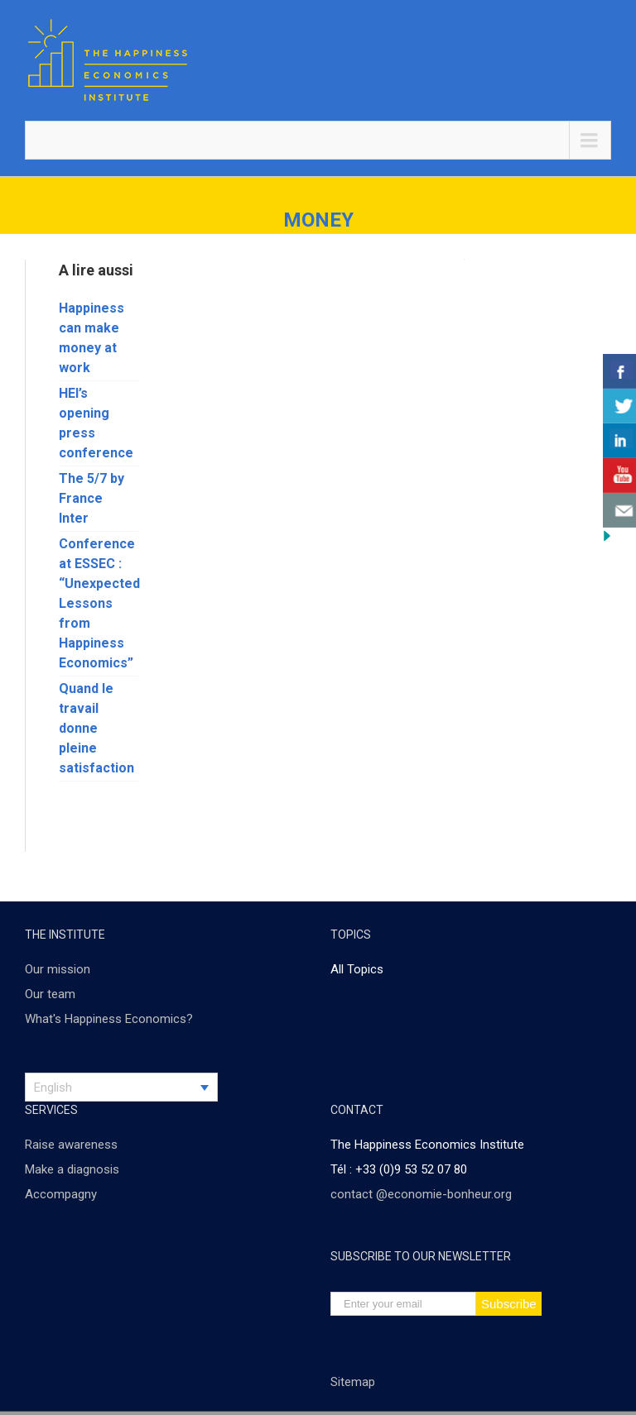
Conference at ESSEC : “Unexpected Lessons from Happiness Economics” (99, 603)
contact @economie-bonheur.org (421, 1194)
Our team (50, 994)
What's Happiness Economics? (109, 1018)
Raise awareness (71, 1144)
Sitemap (352, 1381)
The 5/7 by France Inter (91, 498)
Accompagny (61, 1194)
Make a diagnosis (72, 1169)
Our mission (57, 969)
